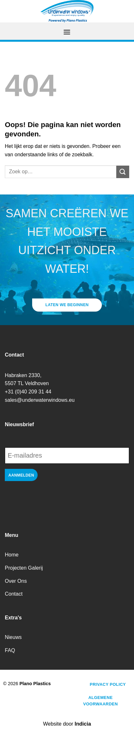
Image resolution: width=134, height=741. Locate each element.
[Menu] (67, 32)
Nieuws (13, 637)
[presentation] (54, 502)
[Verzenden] (122, 172)
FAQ (10, 650)
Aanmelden (21, 475)
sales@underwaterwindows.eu (40, 400)
